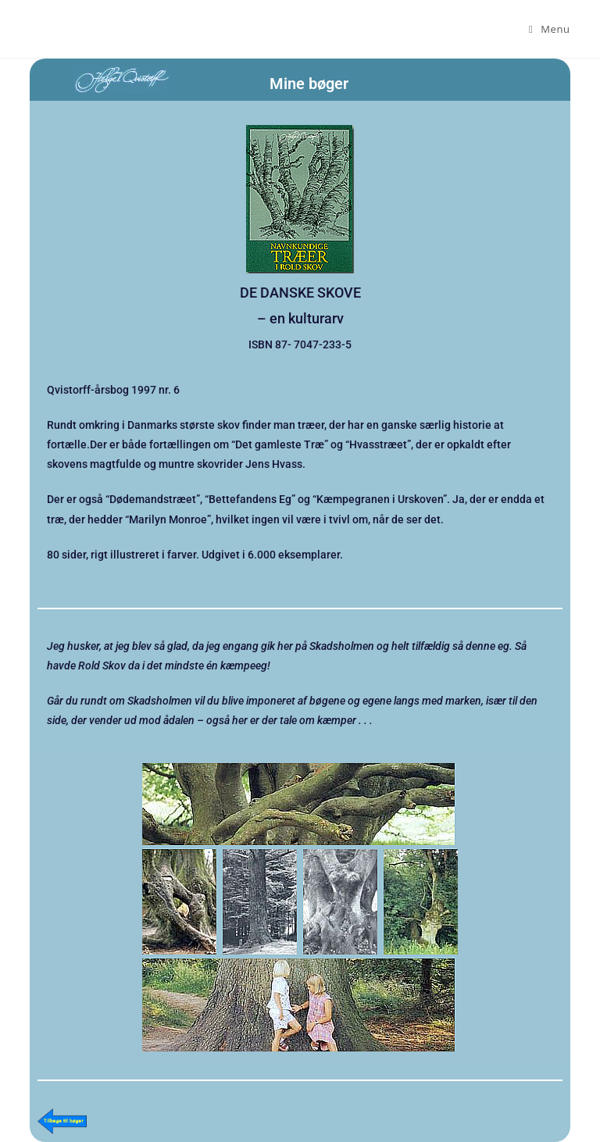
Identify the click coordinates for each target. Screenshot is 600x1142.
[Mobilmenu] (549, 29)
